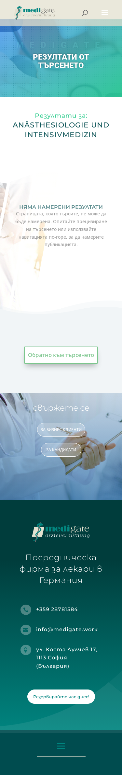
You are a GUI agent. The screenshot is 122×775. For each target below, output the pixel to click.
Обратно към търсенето (61, 355)
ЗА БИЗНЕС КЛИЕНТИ (61, 429)
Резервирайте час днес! (61, 696)
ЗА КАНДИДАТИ (61, 449)
